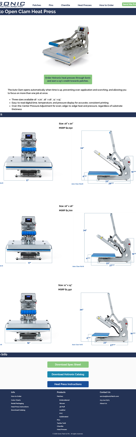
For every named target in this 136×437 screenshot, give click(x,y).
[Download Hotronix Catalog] (68, 374)
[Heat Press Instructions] (68, 384)
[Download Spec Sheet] (68, 364)
